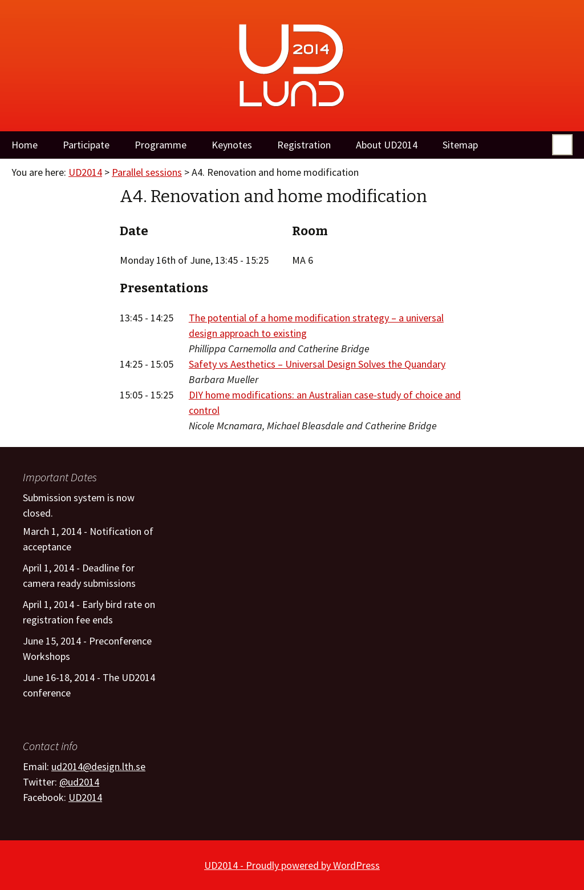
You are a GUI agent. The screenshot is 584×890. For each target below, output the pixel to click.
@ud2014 (79, 781)
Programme (160, 144)
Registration (304, 144)
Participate (86, 144)
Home (24, 144)
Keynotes (232, 144)
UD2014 (85, 172)
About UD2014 (386, 144)
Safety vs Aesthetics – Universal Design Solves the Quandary (317, 364)
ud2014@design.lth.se (98, 766)
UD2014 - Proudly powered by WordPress (292, 865)
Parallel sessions (147, 172)
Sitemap (460, 144)
